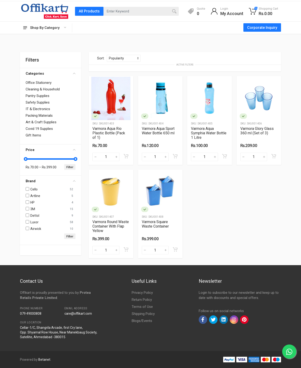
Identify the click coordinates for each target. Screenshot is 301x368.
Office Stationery (38, 83)
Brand (50, 181)
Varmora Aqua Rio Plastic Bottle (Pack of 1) (108, 133)
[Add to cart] (126, 156)
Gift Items (33, 135)
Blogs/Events (142, 321)
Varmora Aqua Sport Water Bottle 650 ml (158, 130)
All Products (89, 11)
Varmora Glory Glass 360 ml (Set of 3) (257, 130)
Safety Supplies (38, 102)
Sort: (100, 58)
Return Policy (142, 300)
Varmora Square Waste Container (155, 224)
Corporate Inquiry (262, 27)
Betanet (44, 359)
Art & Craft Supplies (41, 122)
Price (50, 150)
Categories (50, 73)
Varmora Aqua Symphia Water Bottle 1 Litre (208, 133)
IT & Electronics (38, 109)
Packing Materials (39, 115)
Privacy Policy (142, 293)
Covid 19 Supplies (39, 129)
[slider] (26, 159)
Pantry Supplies (37, 96)
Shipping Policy (143, 314)
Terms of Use (142, 307)
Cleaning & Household (43, 89)
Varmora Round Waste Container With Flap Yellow (110, 226)
